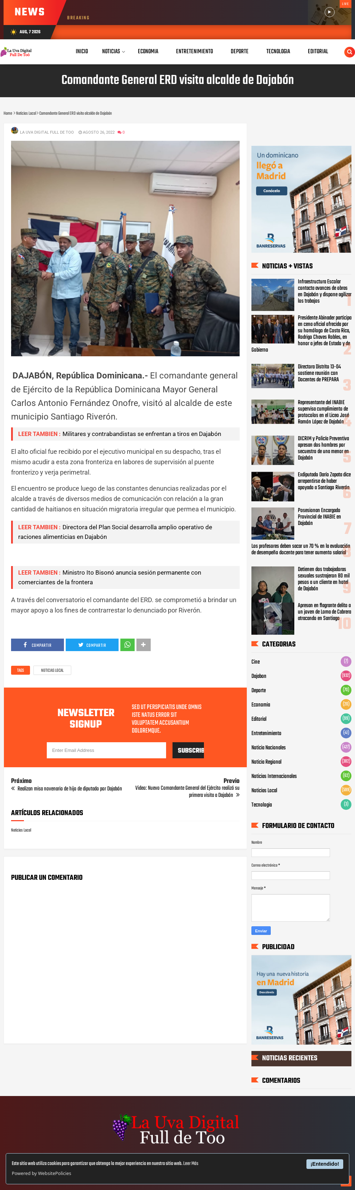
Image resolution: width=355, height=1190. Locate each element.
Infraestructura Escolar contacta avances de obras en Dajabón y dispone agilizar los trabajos (324, 291)
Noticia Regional (266, 762)
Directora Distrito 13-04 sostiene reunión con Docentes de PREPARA (319, 373)
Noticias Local (52, 670)
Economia (260, 705)
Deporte (258, 690)
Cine (255, 662)
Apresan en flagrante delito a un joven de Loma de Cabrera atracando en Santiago (324, 612)
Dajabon (258, 676)
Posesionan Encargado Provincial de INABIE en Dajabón (319, 517)
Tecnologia (261, 805)
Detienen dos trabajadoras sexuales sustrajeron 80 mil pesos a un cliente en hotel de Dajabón (324, 579)
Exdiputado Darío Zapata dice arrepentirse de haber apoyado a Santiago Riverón (324, 481)
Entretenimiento (266, 733)
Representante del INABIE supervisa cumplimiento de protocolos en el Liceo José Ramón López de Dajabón (323, 412)
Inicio (82, 51)
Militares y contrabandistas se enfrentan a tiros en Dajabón (141, 433)
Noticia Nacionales (268, 748)
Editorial (258, 719)
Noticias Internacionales (274, 776)
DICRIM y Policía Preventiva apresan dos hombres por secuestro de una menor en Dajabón (323, 448)
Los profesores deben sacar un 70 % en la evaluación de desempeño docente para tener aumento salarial (300, 549)
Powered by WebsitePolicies (41, 1173)
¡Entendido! (325, 1164)
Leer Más (190, 1164)
